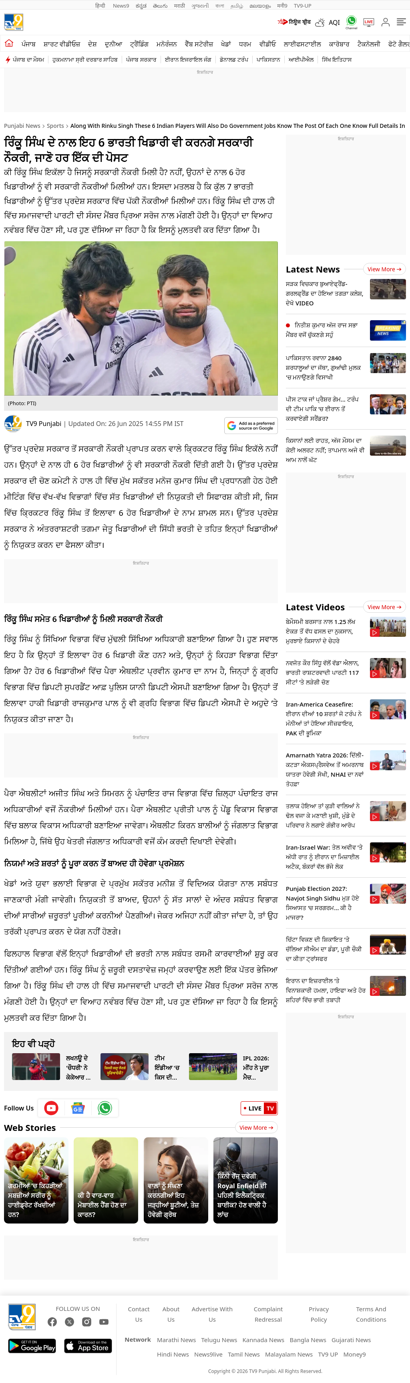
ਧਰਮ (245, 44)
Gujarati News (351, 1340)
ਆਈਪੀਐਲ (301, 59)
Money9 (354, 1354)
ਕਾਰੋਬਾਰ (339, 44)
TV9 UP (328, 1354)
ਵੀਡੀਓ (267, 44)
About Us (171, 1314)
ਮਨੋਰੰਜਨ (167, 44)
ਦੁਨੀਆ (113, 44)
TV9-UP (303, 5)
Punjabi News (22, 125)
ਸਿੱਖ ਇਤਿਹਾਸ (337, 59)
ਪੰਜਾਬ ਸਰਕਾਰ (141, 59)
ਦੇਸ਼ (92, 44)
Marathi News (176, 1340)
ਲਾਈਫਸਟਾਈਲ (302, 44)
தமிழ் (237, 5)
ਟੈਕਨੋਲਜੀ (369, 44)
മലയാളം (260, 5)
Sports (55, 125)
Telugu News (219, 1340)
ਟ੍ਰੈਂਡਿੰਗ (139, 44)
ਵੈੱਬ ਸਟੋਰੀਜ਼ (199, 44)
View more (385, 269)
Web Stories (30, 1127)
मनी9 (282, 5)
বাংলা (219, 5)
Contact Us (139, 1314)
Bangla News (307, 1340)
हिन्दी (101, 5)
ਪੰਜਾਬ (29, 44)
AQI (334, 22)
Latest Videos (315, 607)
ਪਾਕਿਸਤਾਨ (268, 59)
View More (256, 1127)
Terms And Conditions (371, 1314)
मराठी (179, 5)
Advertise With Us (212, 1314)
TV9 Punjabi (43, 423)
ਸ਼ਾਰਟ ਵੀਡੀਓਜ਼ (62, 44)
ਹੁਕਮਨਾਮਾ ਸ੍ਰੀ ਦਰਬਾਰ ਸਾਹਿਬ (85, 59)
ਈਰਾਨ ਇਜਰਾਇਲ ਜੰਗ (188, 59)
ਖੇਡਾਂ (226, 44)
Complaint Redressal (268, 1314)
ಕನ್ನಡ (141, 5)
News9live (208, 1354)
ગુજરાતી (200, 5)
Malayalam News (289, 1354)
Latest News (313, 269)
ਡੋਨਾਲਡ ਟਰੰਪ (234, 59)
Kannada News (264, 1340)
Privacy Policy (319, 1314)
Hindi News (173, 1354)
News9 (121, 5)
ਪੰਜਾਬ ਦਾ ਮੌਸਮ (28, 59)
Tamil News (244, 1354)
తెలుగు (160, 5)
